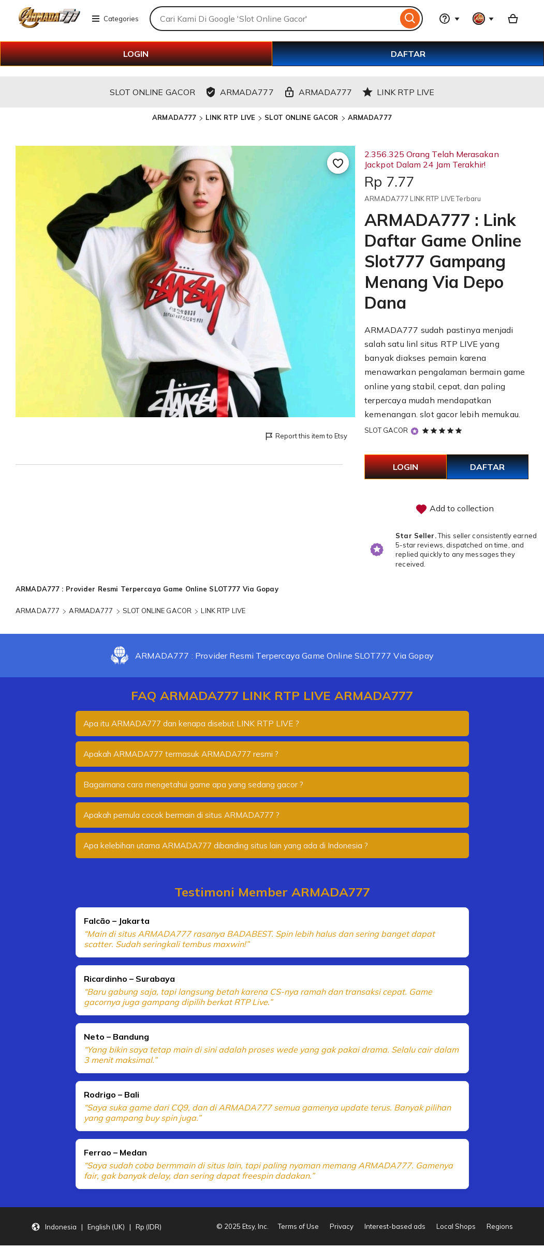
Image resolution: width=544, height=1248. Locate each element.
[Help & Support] (449, 18)
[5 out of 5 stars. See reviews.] (443, 430)
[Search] (410, 18)
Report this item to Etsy (305, 437)
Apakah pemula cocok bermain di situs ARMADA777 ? (187, 817)
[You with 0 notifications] (483, 18)
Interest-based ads (394, 1229)
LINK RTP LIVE (230, 117)
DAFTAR (408, 54)
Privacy (342, 1229)
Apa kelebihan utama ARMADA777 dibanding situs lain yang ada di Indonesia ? (236, 848)
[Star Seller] (414, 431)
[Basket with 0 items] (513, 18)
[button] (96, 1229)
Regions (500, 1229)
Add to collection (454, 509)
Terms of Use (298, 1229)
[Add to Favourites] (338, 163)
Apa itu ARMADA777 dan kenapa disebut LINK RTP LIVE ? (196, 724)
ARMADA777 (174, 117)
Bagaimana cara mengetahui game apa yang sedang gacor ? (198, 786)
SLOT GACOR (386, 430)
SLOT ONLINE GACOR (301, 117)
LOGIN (136, 54)
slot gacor (439, 414)
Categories (115, 18)
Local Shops (456, 1229)
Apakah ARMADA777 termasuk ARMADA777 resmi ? (187, 755)
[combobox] (274, 18)
